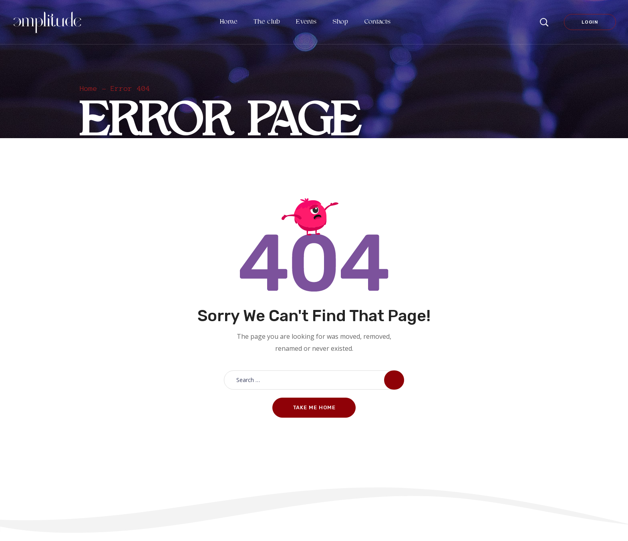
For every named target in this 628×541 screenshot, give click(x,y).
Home (88, 88)
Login (590, 22)
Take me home (314, 407)
